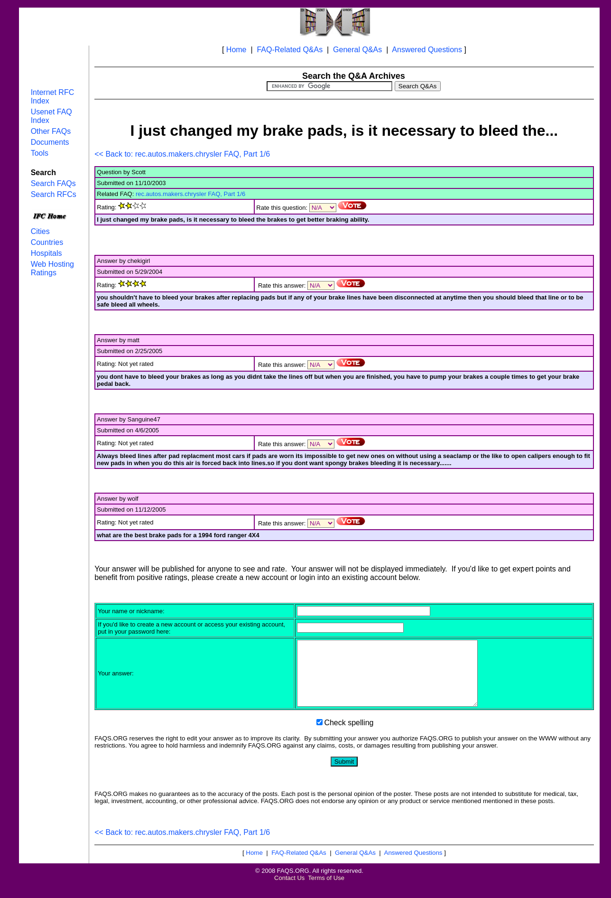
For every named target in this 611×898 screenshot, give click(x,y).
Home (236, 50)
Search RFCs (53, 194)
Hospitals (46, 253)
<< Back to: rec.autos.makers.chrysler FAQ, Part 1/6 (182, 154)
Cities (40, 231)
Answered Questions (427, 50)
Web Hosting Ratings (52, 268)
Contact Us (289, 890)
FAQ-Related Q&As (290, 50)
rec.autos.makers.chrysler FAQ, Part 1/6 (190, 193)
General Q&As (357, 50)
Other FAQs (51, 131)
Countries (47, 242)
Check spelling (348, 735)
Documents (50, 142)
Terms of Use (326, 890)
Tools (39, 153)
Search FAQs (53, 183)
